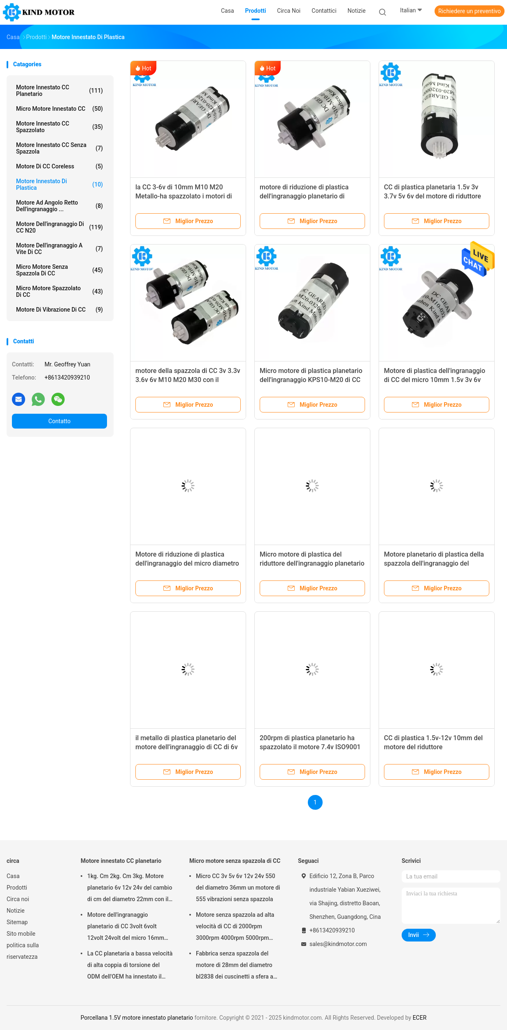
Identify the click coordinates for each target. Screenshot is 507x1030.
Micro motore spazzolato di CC (59, 291)
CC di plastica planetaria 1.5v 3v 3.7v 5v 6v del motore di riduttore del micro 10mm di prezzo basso (432, 196)
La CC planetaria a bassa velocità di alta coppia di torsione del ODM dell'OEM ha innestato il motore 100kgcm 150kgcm (129, 966)
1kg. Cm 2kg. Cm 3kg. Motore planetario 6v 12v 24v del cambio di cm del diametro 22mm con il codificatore (129, 889)
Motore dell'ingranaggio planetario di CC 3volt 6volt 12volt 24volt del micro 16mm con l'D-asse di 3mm (125, 927)
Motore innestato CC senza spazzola (59, 148)
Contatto (59, 421)
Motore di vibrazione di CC (59, 309)
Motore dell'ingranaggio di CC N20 (59, 227)
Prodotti (17, 887)
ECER (420, 1017)
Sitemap (17, 922)
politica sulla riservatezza (23, 951)
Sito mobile (21, 933)
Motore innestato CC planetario (59, 90)
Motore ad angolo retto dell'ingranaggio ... (59, 205)
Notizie (16, 910)
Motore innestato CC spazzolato (59, 126)
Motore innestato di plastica (59, 184)
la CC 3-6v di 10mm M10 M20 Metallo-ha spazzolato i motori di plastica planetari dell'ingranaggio (184, 196)
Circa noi (18, 899)
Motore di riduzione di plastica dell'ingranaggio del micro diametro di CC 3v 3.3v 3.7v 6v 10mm (187, 563)
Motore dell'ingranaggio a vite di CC (59, 248)
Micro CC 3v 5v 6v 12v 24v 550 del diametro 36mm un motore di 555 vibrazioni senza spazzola (238, 887)
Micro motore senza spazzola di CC (59, 270)
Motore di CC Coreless (59, 166)
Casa (13, 876)
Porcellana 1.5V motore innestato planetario (137, 1017)
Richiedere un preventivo (469, 11)
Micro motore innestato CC (59, 109)
